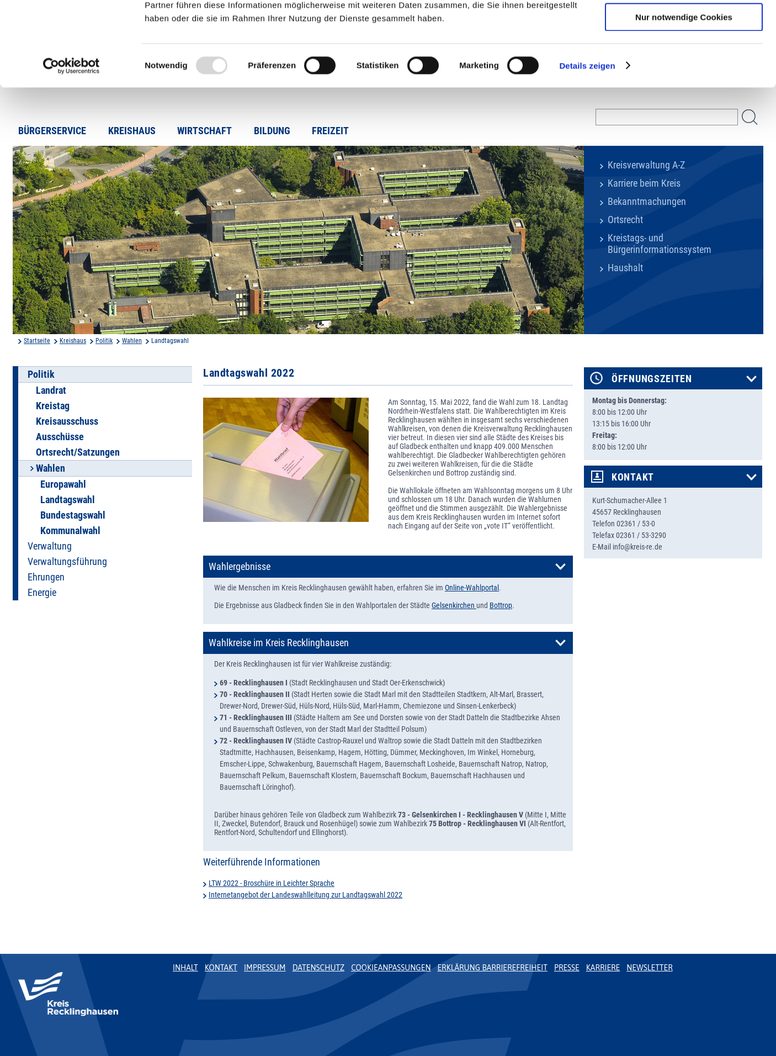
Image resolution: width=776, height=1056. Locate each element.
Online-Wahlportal (472, 587)
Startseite (37, 341)
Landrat (51, 390)
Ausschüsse (60, 436)
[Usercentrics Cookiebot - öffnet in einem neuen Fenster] (71, 141)
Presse (567, 967)
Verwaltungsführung (67, 561)
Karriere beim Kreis (644, 183)
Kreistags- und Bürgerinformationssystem (659, 244)
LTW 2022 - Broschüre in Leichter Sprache (271, 883)
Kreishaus (73, 341)
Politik (104, 341)
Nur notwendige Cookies (683, 92)
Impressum (265, 967)
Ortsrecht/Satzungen (78, 452)
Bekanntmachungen (647, 201)
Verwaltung (50, 546)
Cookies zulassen (684, 27)
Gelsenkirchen (454, 605)
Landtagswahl (67, 499)
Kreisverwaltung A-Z (646, 165)
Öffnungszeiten (652, 378)
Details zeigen (587, 140)
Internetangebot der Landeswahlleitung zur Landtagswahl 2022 (305, 894)
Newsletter (649, 967)
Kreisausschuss (67, 421)
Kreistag (53, 405)
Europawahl (63, 484)
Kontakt (633, 477)
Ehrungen (46, 577)
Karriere (603, 967)
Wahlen (132, 341)
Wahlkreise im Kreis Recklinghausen (279, 642)
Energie (42, 592)
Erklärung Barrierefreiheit (492, 967)
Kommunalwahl (70, 530)
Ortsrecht (625, 219)
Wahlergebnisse (239, 566)
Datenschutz (319, 967)
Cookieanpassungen (390, 967)
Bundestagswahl (72, 515)
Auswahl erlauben (684, 60)
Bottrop (501, 605)
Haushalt (625, 267)
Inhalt (185, 967)
